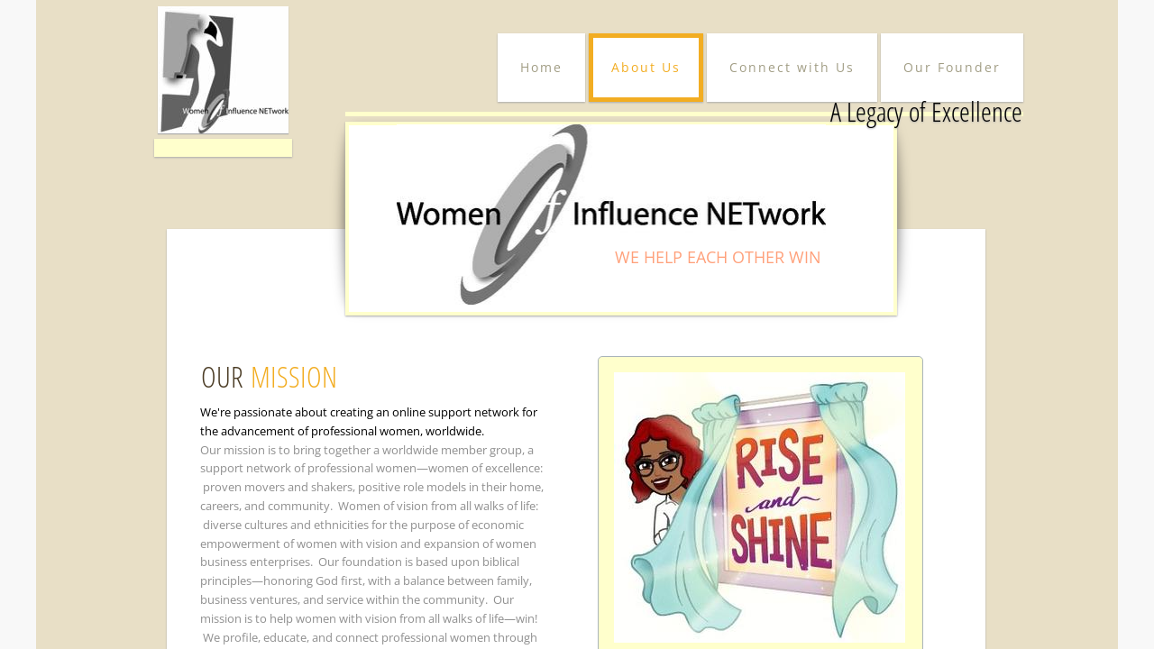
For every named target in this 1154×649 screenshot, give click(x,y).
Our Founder (952, 67)
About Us (646, 67)
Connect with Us (792, 67)
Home (541, 67)
